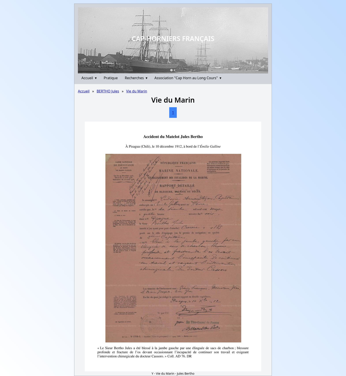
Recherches (136, 77)
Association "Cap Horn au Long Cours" (187, 77)
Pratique (111, 77)
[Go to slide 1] (171, 70)
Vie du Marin (136, 91)
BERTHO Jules (108, 91)
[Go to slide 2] (174, 70)
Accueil (89, 77)
